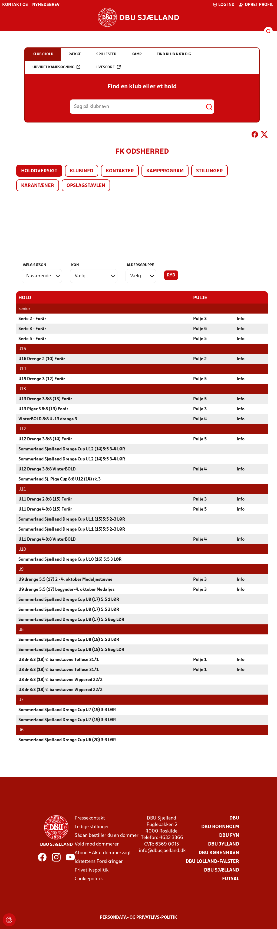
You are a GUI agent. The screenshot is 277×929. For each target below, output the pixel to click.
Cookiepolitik (89, 878)
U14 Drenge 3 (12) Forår (41, 379)
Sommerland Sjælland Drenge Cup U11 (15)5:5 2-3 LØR (71, 519)
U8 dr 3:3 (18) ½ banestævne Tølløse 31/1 (58, 660)
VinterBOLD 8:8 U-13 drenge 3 (47, 419)
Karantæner (37, 185)
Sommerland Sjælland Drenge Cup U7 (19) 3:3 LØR (67, 710)
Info (241, 319)
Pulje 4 (200, 419)
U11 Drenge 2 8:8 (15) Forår (45, 499)
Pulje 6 (200, 329)
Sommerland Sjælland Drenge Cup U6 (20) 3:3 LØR (67, 740)
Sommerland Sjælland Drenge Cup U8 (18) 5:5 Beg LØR (71, 649)
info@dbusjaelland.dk (162, 850)
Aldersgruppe (140, 265)
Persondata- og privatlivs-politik (138, 917)
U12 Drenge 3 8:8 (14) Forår (45, 439)
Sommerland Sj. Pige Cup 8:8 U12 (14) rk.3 (59, 479)
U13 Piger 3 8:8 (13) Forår (43, 409)
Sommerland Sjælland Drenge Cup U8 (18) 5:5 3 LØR (68, 639)
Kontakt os (15, 5)
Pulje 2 (200, 359)
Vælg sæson (34, 265)
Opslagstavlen (86, 185)
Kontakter (120, 171)
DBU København (219, 852)
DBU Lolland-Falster (212, 861)
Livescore (108, 67)
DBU (234, 818)
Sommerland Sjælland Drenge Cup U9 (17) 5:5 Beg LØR (71, 619)
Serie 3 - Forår (32, 329)
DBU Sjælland (221, 870)
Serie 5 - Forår (32, 339)
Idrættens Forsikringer (99, 861)
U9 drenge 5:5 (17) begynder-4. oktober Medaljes (66, 589)
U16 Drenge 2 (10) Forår (41, 359)
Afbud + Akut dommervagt (103, 852)
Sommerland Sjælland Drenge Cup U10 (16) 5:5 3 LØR (69, 559)
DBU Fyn (229, 835)
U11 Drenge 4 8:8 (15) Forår (45, 509)
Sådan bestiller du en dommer (106, 835)
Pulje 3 (200, 319)
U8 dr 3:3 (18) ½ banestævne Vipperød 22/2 (60, 680)
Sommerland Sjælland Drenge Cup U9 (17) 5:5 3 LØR (68, 609)
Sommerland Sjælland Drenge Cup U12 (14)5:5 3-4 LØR (71, 449)
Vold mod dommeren (97, 844)
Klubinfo (81, 171)
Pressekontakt (90, 818)
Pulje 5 (200, 339)
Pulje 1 (200, 660)
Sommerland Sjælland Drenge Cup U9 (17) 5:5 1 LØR (68, 599)
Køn (75, 265)
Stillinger (209, 171)
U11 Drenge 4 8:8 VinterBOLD (47, 539)
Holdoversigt (39, 171)
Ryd (171, 275)
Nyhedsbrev (46, 5)
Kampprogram (165, 171)
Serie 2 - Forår (32, 319)
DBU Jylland (223, 844)
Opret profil (256, 4)
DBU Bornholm (220, 826)
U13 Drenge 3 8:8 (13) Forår (45, 399)
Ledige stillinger (92, 826)
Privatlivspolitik (91, 870)
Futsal (230, 878)
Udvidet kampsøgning (56, 67)
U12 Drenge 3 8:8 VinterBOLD (47, 469)
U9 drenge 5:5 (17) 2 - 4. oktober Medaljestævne (65, 579)
